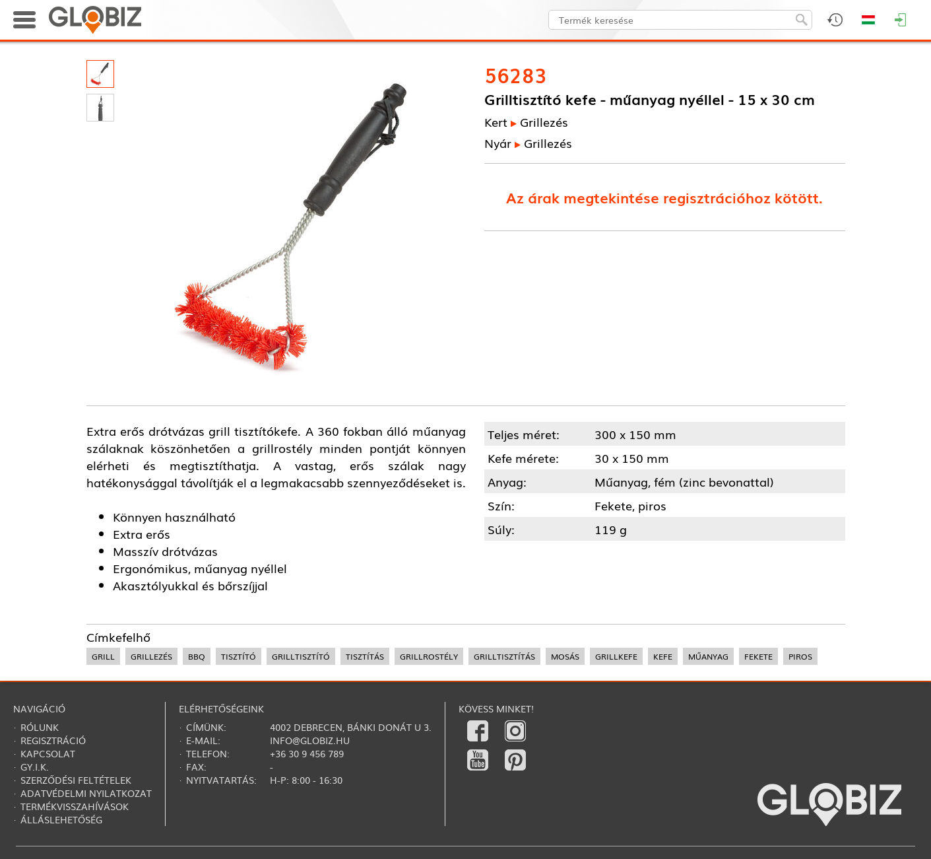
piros (800, 656)
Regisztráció (53, 740)
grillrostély (429, 656)
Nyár (497, 142)
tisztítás (365, 656)
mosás (565, 656)
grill (103, 656)
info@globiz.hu (310, 740)
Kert (495, 121)
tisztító (238, 656)
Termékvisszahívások (74, 806)
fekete (758, 656)
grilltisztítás (504, 656)
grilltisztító (301, 656)
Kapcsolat (47, 753)
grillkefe (616, 656)
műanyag (708, 656)
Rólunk (39, 727)
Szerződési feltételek (75, 779)
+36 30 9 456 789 (307, 753)
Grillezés (544, 121)
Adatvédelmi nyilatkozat (86, 793)
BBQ (196, 656)
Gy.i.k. (34, 766)
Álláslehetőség (61, 819)
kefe (662, 656)
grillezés (151, 656)
